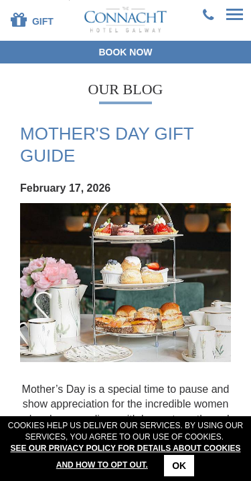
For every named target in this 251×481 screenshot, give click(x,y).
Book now (125, 52)
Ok (179, 465)
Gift (32, 19)
